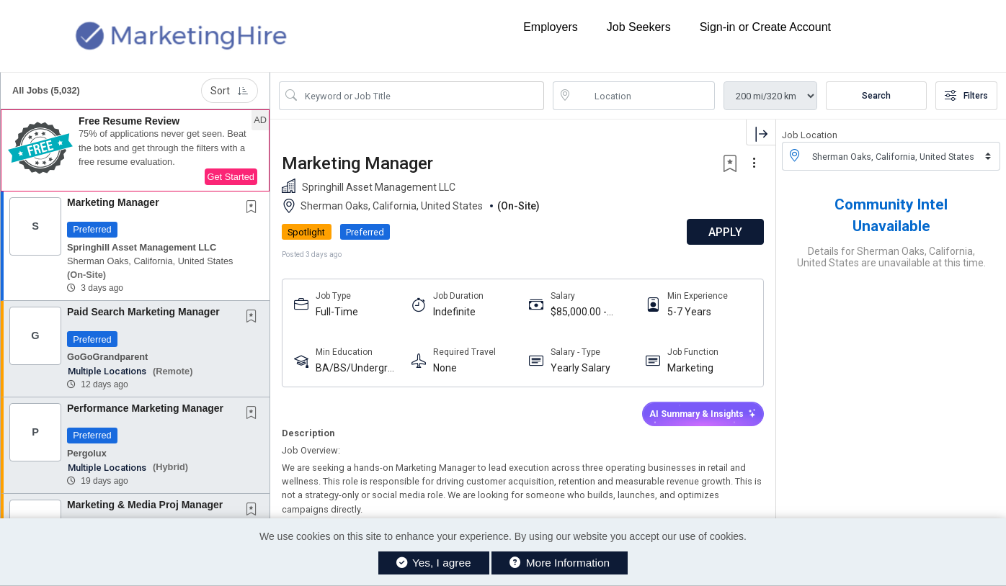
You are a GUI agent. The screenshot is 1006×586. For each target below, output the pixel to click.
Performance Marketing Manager (145, 408)
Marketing (690, 368)
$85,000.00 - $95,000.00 (579, 312)
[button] (135, 150)
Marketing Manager (113, 202)
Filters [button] (966, 95)
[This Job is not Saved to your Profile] (254, 208)
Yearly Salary (580, 368)
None (445, 368)
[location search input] (644, 95)
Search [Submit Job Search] (876, 96)
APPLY (725, 232)
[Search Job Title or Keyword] (421, 95)
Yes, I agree (433, 562)
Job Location (809, 135)
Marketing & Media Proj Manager (145, 504)
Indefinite (454, 311)
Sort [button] (229, 90)
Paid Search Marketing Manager (143, 311)
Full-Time (337, 311)
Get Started (231, 176)
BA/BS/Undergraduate (357, 368)
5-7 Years (689, 311)
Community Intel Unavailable (891, 215)
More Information (559, 562)
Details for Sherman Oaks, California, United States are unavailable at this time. (891, 257)
